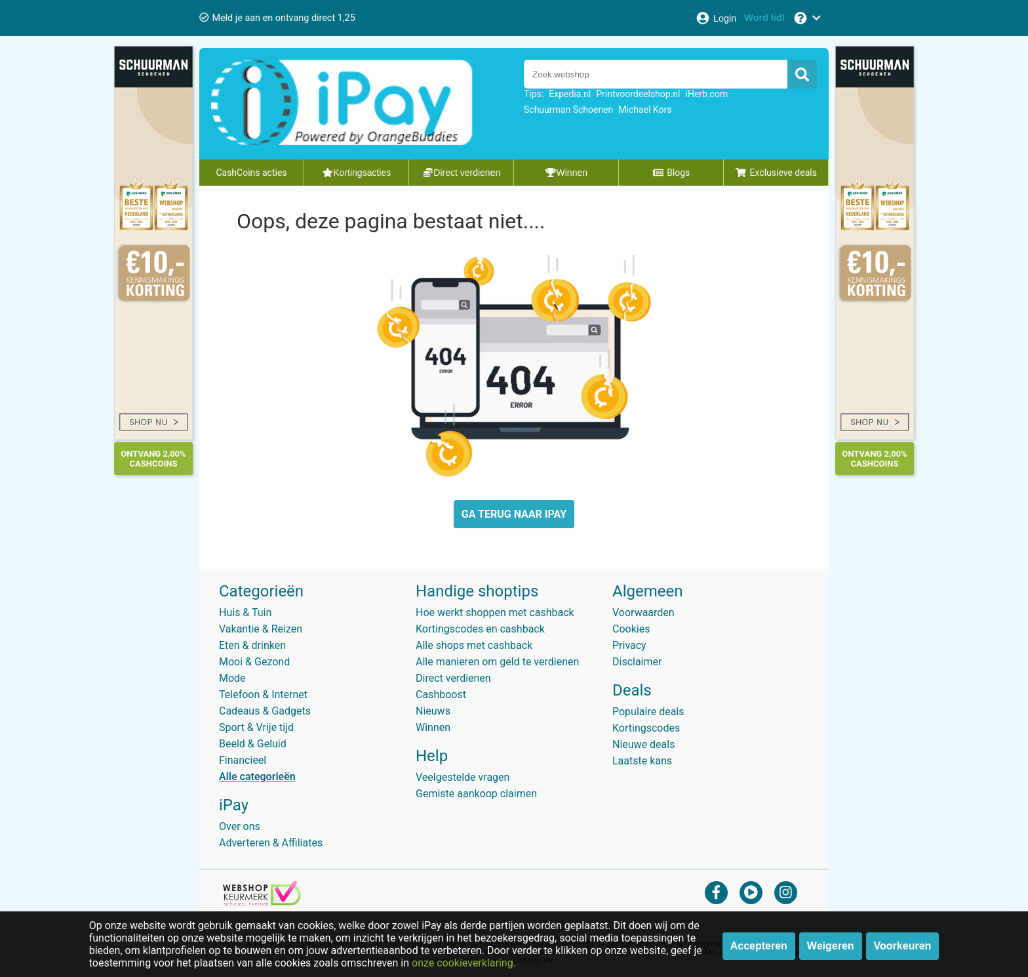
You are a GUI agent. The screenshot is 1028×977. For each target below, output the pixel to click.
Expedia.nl (570, 94)
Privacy (629, 645)
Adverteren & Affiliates (271, 843)
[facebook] (716, 892)
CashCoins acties (251, 172)
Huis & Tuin (245, 612)
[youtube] (751, 892)
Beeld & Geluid (253, 744)
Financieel (242, 760)
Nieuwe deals (643, 744)
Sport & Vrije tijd (256, 727)
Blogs (671, 172)
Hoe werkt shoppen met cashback (495, 612)
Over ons (239, 826)
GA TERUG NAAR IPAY (514, 514)
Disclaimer (637, 661)
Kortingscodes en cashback (480, 629)
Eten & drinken (252, 645)
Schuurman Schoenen (568, 109)
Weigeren (830, 945)
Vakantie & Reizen (260, 629)
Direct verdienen (453, 678)
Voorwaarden (643, 612)
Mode (232, 678)
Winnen (433, 727)
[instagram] (786, 892)
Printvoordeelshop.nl (638, 94)
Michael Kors (644, 109)
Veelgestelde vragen (462, 777)
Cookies (631, 629)
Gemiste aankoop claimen (476, 793)
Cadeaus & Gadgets (265, 711)
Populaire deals (648, 711)
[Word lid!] (764, 18)
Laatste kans (642, 761)
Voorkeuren (903, 945)
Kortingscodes (646, 728)
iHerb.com (707, 94)
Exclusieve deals (776, 172)
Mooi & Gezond (254, 661)
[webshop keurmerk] (262, 902)
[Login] (715, 18)
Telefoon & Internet (263, 694)
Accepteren (758, 945)
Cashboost (441, 694)
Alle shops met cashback (474, 645)
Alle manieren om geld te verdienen (497, 661)
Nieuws (433, 711)
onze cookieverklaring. (464, 963)
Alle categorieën (257, 776)
